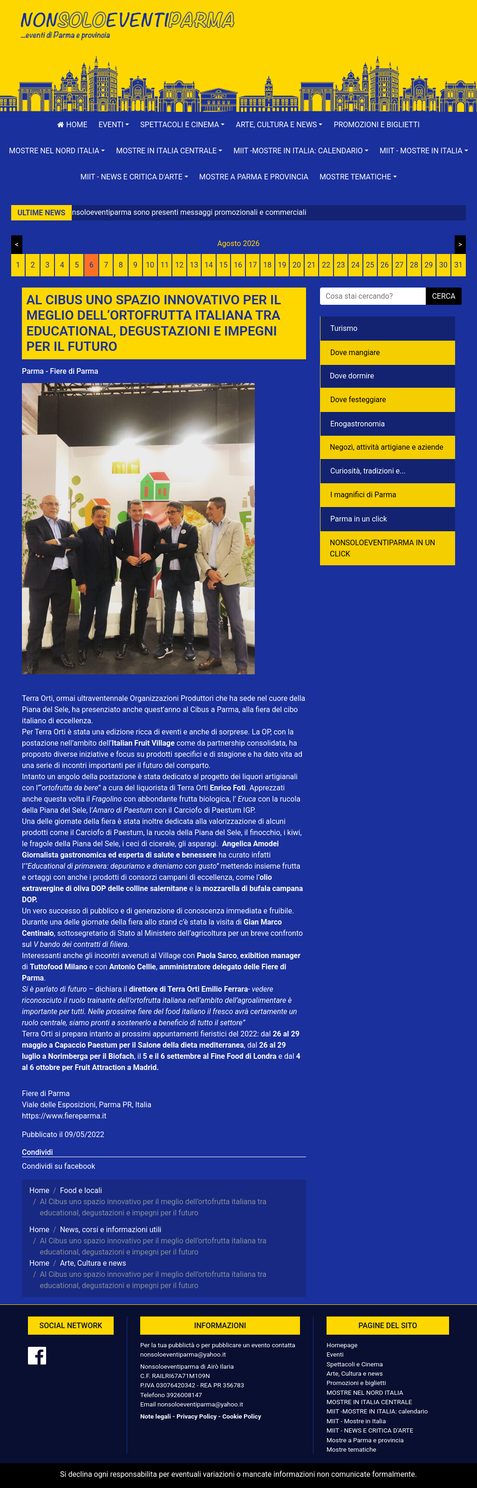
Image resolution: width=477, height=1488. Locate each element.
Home (72, 124)
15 (223, 265)
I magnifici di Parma (363, 494)
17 (253, 265)
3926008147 (184, 1395)
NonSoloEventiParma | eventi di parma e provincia (127, 26)
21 (311, 265)
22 (326, 265)
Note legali (155, 1416)
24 (355, 265)
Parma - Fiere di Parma (60, 371)
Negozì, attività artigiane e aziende (386, 447)
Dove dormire (352, 375)
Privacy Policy (197, 1416)
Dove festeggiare (358, 399)
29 (428, 265)
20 (297, 265)
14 (208, 265)
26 (385, 265)
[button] (114, 125)
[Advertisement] (350, 37)
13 (194, 265)
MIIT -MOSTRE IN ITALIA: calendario (377, 1411)
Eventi (335, 1354)
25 (370, 265)
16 (238, 265)
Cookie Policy (241, 1416)
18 (267, 265)
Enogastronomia (357, 423)
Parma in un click (358, 518)
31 (458, 265)
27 (399, 265)
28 (414, 265)
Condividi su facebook (58, 1166)
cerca (443, 296)
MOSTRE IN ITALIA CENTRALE (369, 1402)
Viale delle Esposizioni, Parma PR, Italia (86, 1104)
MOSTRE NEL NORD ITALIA (365, 1392)
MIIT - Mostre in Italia (356, 1421)
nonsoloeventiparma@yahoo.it (183, 1354)
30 (443, 265)
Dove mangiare (355, 352)
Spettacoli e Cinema (355, 1364)
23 (340, 265)
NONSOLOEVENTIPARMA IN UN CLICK (382, 548)
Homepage (342, 1345)
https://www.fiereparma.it (64, 1115)
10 (150, 265)
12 (179, 265)
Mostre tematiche (351, 1449)
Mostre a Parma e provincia (253, 176)
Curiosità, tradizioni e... (368, 470)
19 (282, 265)
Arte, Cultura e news (355, 1373)
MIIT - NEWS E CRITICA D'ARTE (370, 1430)
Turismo (343, 328)
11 (165, 265)
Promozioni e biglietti (377, 124)
